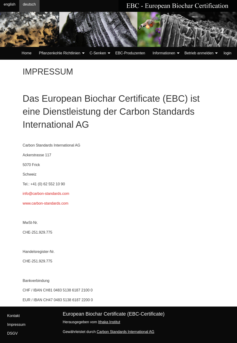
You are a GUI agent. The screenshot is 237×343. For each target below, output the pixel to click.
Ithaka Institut (109, 322)
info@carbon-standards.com (46, 194)
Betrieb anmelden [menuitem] (198, 53)
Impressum (16, 325)
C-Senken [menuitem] (98, 53)
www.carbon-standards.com (45, 203)
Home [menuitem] (27, 53)
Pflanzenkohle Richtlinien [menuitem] (59, 53)
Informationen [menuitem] (164, 53)
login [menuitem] (227, 53)
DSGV (12, 333)
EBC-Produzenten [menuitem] (130, 53)
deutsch (29, 4)
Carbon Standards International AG (125, 332)
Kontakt (13, 316)
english (10, 4)
